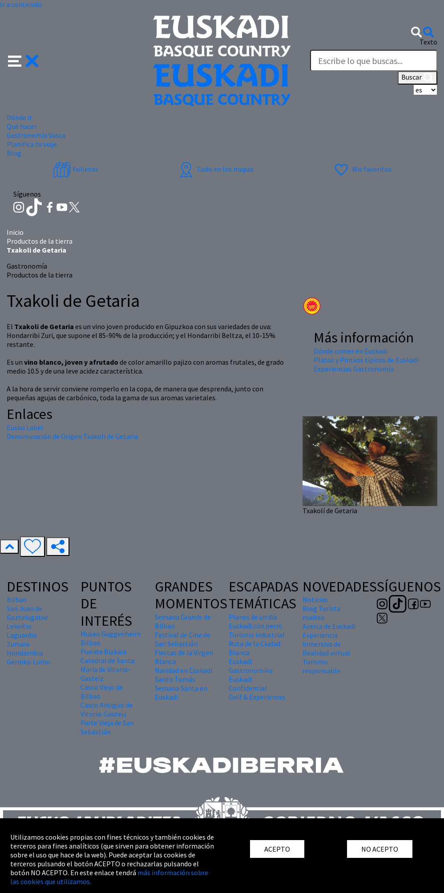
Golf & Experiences (257, 696)
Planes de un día (253, 616)
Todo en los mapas (215, 169)
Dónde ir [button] (19, 117)
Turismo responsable (321, 666)
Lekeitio (19, 626)
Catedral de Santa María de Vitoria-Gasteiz (107, 669)
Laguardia (21, 635)
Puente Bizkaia (103, 651)
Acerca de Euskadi (329, 626)
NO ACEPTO (379, 849)
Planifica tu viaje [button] (32, 144)
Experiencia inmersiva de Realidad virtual (326, 644)
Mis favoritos (362, 169)
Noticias (315, 599)
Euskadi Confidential (248, 683)
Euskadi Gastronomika (251, 666)
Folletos (75, 169)
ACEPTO (277, 849)
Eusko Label (25, 427)
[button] (23, 60)
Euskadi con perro (256, 625)
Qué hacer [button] (22, 126)
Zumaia (18, 644)
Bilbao (17, 599)
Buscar (417, 77)
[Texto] (373, 60)
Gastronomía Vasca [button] (36, 135)
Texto (428, 41)
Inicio (15, 232)
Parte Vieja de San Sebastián (107, 727)
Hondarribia (25, 652)
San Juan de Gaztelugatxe (27, 613)
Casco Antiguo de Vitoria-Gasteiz (107, 709)
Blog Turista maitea (321, 613)
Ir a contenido (21, 4)
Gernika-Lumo (28, 661)
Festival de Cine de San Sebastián (182, 639)
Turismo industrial (257, 634)
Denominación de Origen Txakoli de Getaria (72, 436)
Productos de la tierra (40, 241)
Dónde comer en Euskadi (350, 350)
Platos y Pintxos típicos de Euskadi (366, 359)
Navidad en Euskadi (183, 670)
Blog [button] (14, 153)
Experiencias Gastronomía (354, 368)
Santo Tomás (175, 679)
